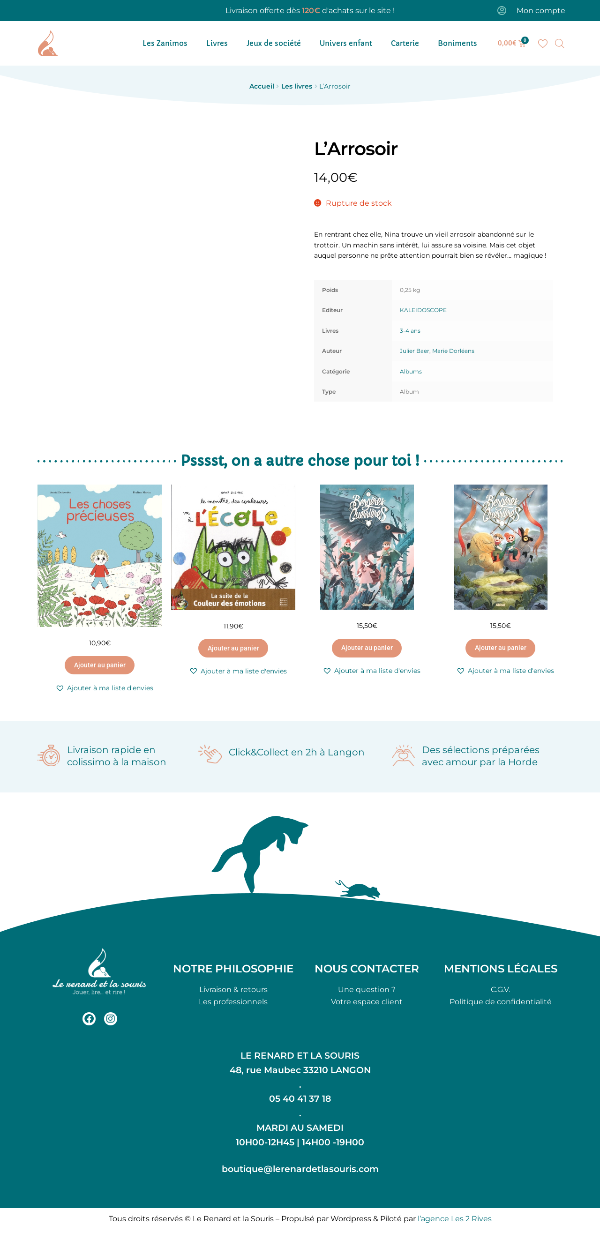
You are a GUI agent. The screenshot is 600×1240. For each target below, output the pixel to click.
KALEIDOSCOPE (423, 310)
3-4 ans (410, 330)
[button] (104, 688)
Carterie (405, 43)
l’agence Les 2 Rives (455, 1218)
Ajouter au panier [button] (100, 665)
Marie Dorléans (453, 350)
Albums (411, 371)
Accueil (261, 86)
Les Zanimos (165, 43)
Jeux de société (274, 43)
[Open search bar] (559, 43)
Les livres (296, 86)
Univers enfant (346, 43)
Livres (217, 43)
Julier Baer (414, 350)
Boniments (457, 43)
